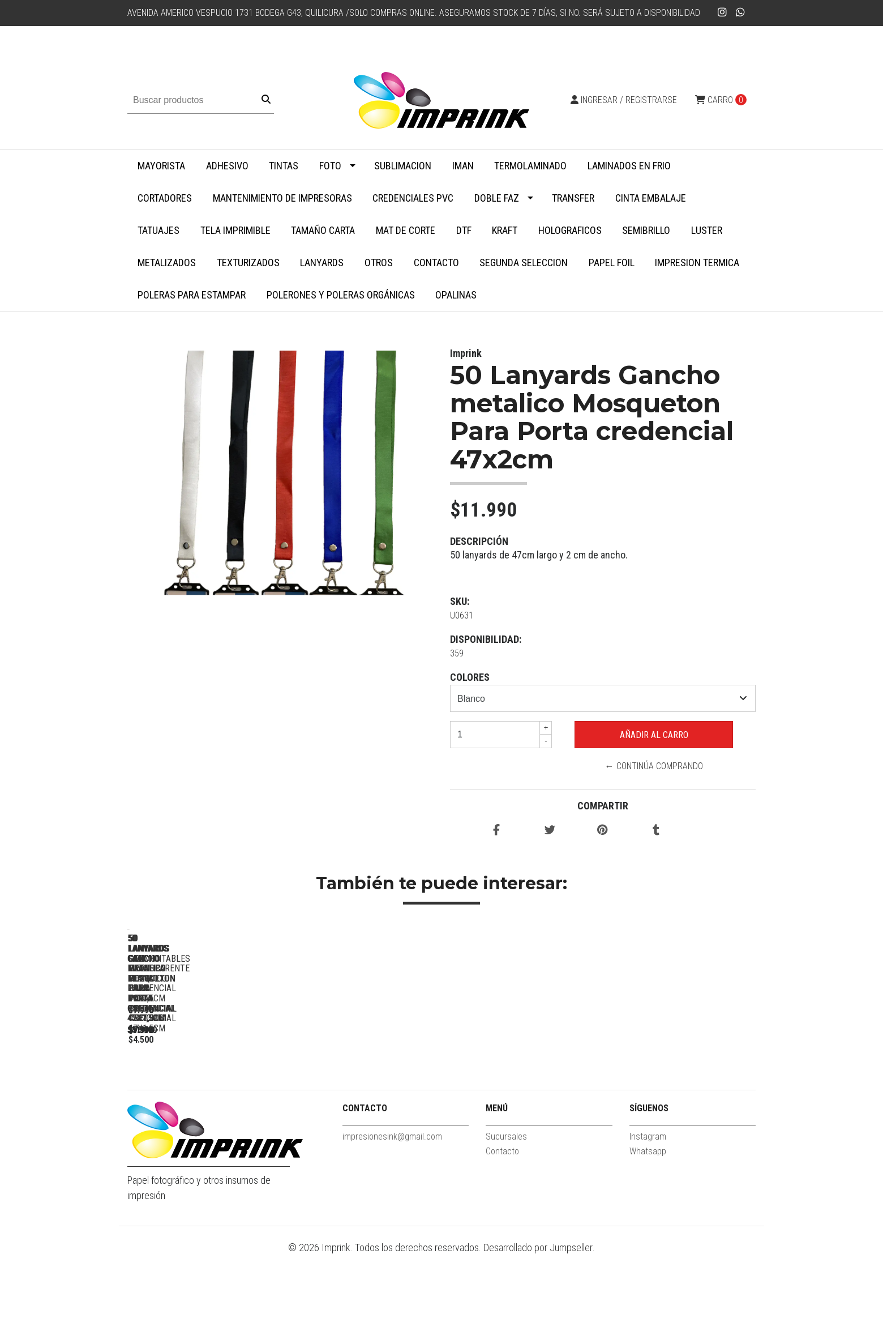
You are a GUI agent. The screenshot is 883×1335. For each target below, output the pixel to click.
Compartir (602, 806)
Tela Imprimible (235, 230)
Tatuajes (158, 230)
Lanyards (322, 262)
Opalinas (456, 295)
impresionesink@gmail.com (392, 1217)
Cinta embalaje (650, 198)
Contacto (436, 262)
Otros (379, 262)
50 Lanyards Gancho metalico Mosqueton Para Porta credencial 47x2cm (206, 1098)
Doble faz (496, 198)
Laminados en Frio (629, 166)
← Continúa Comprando (654, 766)
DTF (463, 230)
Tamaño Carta (323, 230)
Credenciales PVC (412, 198)
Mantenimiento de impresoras (282, 198)
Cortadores (165, 198)
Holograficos (570, 230)
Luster (706, 230)
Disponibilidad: (485, 639)
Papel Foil (612, 262)
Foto (330, 166)
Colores (470, 677)
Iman (463, 166)
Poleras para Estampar (192, 295)
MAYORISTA (161, 166)
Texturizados (248, 262)
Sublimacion (402, 166)
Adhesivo (227, 166)
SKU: (459, 601)
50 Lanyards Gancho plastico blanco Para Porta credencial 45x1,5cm (523, 1098)
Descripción (479, 541)
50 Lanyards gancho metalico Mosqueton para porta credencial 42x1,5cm (365, 1098)
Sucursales (506, 1217)
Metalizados (167, 262)
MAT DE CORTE (405, 230)
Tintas (283, 166)
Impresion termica (697, 262)
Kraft (504, 230)
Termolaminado (530, 166)
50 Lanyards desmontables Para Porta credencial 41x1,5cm (682, 1093)
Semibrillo (646, 230)
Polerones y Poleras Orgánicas (341, 295)
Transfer (573, 198)
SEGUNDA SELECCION (523, 262)
